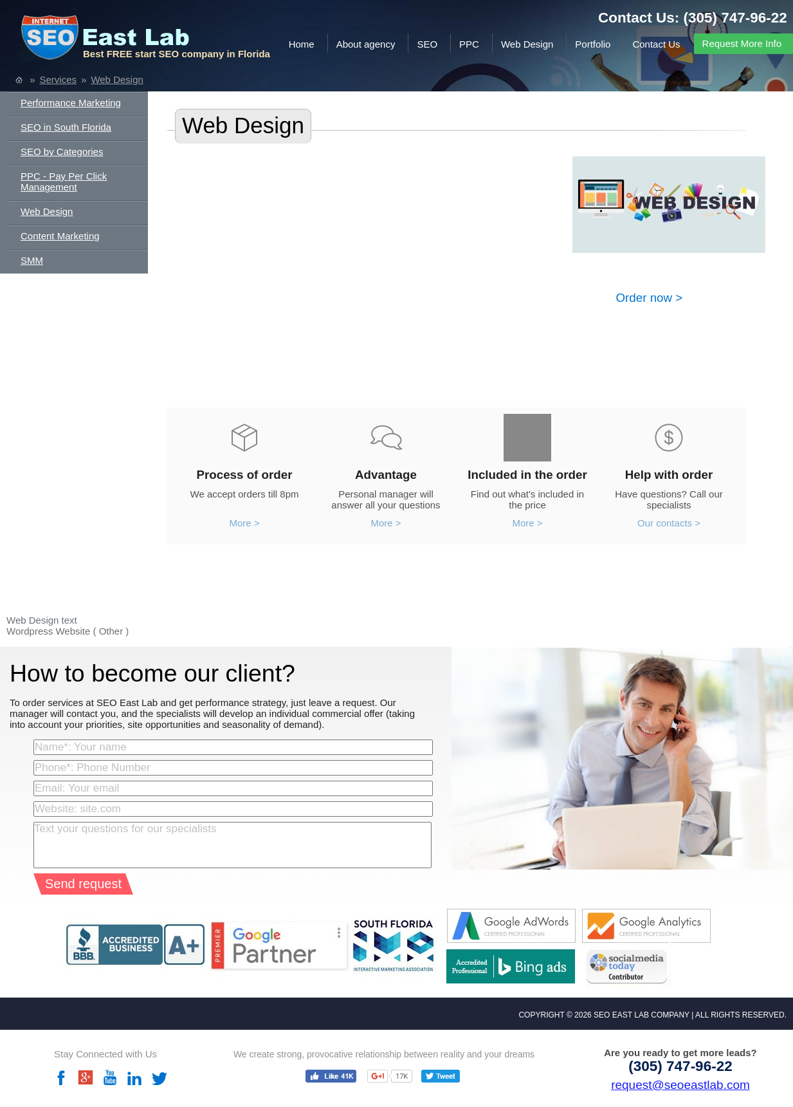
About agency (366, 44)
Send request (83, 884)
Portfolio (592, 44)
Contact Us (656, 44)
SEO (427, 44)
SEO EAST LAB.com (118, 40)
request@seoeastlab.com (680, 1085)
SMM (32, 260)
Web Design (527, 44)
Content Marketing (60, 235)
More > (244, 522)
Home (301, 44)
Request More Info (741, 43)
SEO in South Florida (66, 127)
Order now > (649, 297)
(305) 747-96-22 (735, 18)
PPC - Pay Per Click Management (64, 181)
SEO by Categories (62, 151)
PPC (469, 44)
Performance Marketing (71, 102)
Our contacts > (668, 522)
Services (58, 79)
